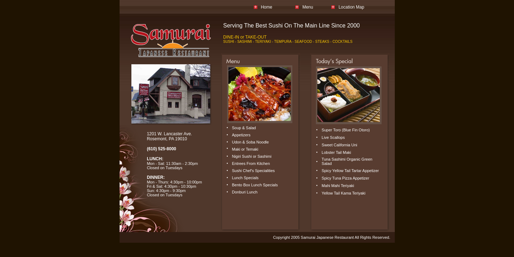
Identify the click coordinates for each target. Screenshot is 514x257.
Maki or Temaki (245, 149)
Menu (307, 7)
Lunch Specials (245, 178)
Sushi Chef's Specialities (253, 170)
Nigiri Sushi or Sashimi (252, 156)
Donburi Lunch (245, 192)
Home (266, 7)
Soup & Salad (244, 128)
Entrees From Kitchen (251, 163)
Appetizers (241, 135)
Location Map (351, 7)
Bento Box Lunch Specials (255, 185)
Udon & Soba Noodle (250, 142)
